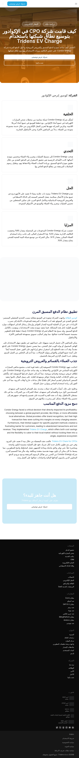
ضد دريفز (71, 607)
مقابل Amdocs (69, 620)
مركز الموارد (69, 641)
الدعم (72, 653)
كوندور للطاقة (71, 318)
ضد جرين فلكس (68, 614)
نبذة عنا (71, 665)
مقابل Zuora (69, 598)
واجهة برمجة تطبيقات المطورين (63, 644)
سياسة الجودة (69, 746)
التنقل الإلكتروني (68, 580)
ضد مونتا (71, 611)
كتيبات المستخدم (68, 650)
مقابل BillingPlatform (66, 617)
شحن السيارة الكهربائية (66, 553)
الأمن (72, 671)
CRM (72, 559)
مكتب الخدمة (69, 556)
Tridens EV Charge (38, 429)
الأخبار (72, 674)
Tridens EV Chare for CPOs (64, 441)
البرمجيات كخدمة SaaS (66, 587)
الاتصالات (71, 577)
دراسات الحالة (69, 638)
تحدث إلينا (71, 677)
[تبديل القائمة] (76, 4)
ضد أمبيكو (70, 601)
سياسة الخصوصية (68, 742)
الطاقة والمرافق (68, 583)
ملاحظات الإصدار (68, 647)
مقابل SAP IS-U (68, 604)
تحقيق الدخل (69, 550)
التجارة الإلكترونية (68, 563)
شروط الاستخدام (68, 738)
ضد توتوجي (70, 623)
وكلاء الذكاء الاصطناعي (66, 566)
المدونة (71, 634)
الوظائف (71, 668)
